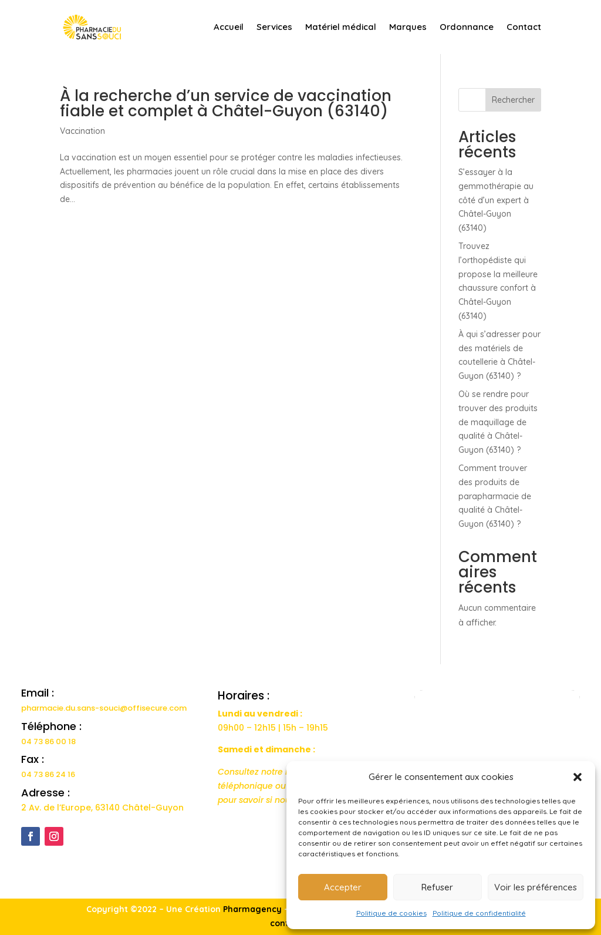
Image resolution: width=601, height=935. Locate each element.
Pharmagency (252, 909)
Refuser (437, 887)
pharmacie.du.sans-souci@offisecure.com (104, 708)
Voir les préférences (535, 887)
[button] (577, 777)
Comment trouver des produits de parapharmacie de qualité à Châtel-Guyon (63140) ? (494, 496)
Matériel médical (340, 26)
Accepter (343, 887)
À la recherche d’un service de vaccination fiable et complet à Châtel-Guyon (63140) (225, 103)
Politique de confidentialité (479, 913)
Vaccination (82, 131)
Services (274, 26)
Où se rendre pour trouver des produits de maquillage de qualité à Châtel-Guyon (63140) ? (498, 422)
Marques (408, 26)
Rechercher (513, 100)
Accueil (229, 26)
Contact (524, 26)
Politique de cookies (391, 913)
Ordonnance (467, 26)
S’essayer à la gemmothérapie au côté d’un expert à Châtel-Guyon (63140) (496, 200)
